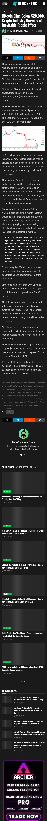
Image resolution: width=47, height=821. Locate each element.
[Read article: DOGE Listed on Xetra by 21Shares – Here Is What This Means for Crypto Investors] (23, 654)
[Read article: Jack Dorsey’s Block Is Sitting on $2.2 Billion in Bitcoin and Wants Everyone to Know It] (23, 517)
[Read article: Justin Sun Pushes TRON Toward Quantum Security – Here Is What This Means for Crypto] (23, 620)
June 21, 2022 (37, 31)
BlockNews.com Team (19, 31)
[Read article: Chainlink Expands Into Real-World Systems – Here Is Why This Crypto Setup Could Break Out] (23, 586)
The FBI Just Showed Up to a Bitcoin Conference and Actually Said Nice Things (22, 498)
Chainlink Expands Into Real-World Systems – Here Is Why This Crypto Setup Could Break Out (22, 600)
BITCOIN (7, 491)
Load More (23, 682)
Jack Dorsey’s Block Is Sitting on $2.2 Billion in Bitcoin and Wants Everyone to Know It (23, 532)
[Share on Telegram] (18, 58)
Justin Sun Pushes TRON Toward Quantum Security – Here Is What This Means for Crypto (22, 634)
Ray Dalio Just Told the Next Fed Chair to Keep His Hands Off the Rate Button (28, 722)
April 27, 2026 (7, 571)
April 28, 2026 (7, 503)
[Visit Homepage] (25, 3)
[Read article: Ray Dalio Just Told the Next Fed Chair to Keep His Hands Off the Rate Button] (7, 723)
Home (4, 11)
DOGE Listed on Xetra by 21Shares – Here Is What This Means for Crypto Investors (23, 668)
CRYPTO (11, 11)
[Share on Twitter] (7, 58)
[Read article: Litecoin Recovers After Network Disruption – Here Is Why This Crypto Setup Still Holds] (23, 551)
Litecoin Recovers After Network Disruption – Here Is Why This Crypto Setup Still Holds (22, 566)
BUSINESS (7, 594)
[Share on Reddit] (29, 58)
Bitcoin (10, 412)
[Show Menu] (44, 3)
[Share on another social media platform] (40, 58)
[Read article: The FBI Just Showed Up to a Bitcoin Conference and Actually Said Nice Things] (23, 483)
